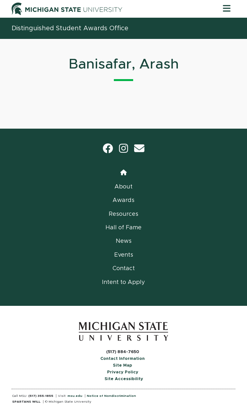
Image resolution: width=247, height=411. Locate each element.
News (124, 241)
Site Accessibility (124, 379)
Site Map (122, 365)
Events (123, 255)
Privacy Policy (122, 372)
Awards (123, 200)
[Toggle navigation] (226, 9)
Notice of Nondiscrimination (111, 395)
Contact (124, 268)
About (123, 187)
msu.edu (75, 395)
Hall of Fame (123, 228)
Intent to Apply (123, 282)
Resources (123, 214)
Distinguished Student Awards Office (70, 28)
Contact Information (122, 359)
